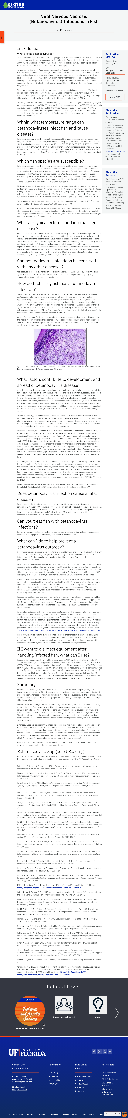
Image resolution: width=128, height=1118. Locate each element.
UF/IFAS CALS (81, 1083)
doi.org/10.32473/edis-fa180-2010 (114, 72)
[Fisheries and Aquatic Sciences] (30, 1011)
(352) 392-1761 (19, 1089)
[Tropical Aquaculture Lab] (64, 1005)
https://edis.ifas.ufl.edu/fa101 (87, 630)
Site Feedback (18, 1087)
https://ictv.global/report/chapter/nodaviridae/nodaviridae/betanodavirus (49, 887)
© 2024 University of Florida (22, 1114)
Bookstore (53, 1076)
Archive (57, 1114)
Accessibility (54, 1080)
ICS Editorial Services (107, 1084)
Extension (79, 1091)
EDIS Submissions (110, 1079)
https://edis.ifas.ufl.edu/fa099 (32, 630)
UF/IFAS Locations (83, 1076)
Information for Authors (109, 1074)
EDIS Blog (53, 1072)
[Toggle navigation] (124, 3)
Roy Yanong (118, 90)
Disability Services (74, 1114)
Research (79, 1087)
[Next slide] (117, 1013)
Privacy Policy (94, 1114)
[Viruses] (98, 1005)
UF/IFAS (79, 1080)
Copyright (53, 1083)
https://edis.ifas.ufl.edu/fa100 (60, 630)
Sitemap (43, 1114)
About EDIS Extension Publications (107, 1092)
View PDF (115, 97)
